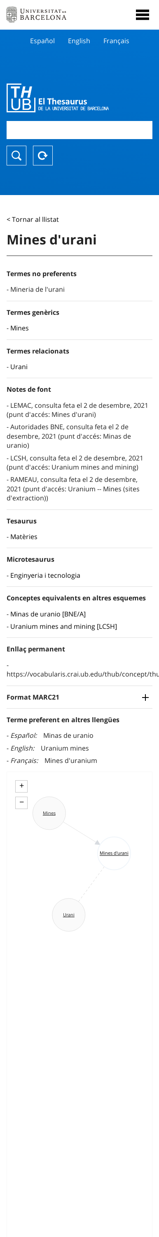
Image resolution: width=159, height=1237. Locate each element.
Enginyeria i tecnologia (45, 575)
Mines (19, 328)
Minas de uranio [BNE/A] (48, 613)
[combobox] (79, 130)
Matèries (23, 536)
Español (42, 40)
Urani (19, 366)
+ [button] (21, 785)
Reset (43, 155)
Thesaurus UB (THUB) (58, 97)
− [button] (21, 802)
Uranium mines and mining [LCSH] (63, 626)
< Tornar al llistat (33, 219)
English (79, 40)
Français (116, 40)
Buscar (16, 155)
